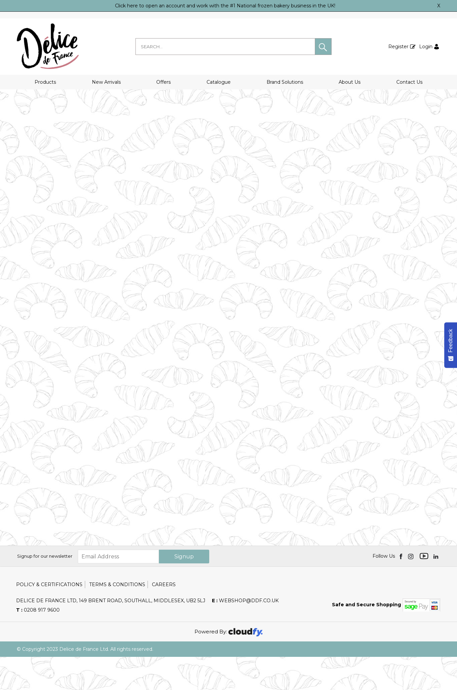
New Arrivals (106, 82)
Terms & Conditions (117, 618)
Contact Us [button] (409, 82)
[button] (323, 46)
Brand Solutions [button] (285, 82)
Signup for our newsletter (44, 589)
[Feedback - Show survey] (450, 345)
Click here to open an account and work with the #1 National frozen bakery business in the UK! (225, 6)
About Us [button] (349, 82)
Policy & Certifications (49, 618)
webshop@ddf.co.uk (245, 634)
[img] (401, 589)
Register (398, 47)
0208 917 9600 (38, 643)
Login (426, 47)
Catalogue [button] (219, 82)
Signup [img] (184, 589)
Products (45, 82)
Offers (163, 82)
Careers (164, 618)
